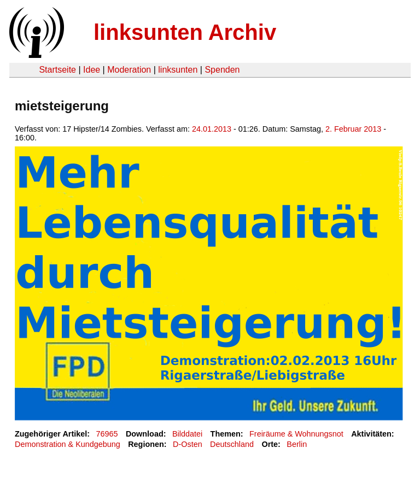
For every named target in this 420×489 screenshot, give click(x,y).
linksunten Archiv (185, 32)
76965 (107, 433)
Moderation (129, 69)
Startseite (57, 69)
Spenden (222, 69)
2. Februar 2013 (353, 129)
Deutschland (232, 444)
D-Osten (187, 444)
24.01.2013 (211, 129)
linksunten (177, 69)
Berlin (297, 444)
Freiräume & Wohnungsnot (296, 433)
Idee (91, 69)
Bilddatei (187, 433)
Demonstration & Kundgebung (67, 444)
